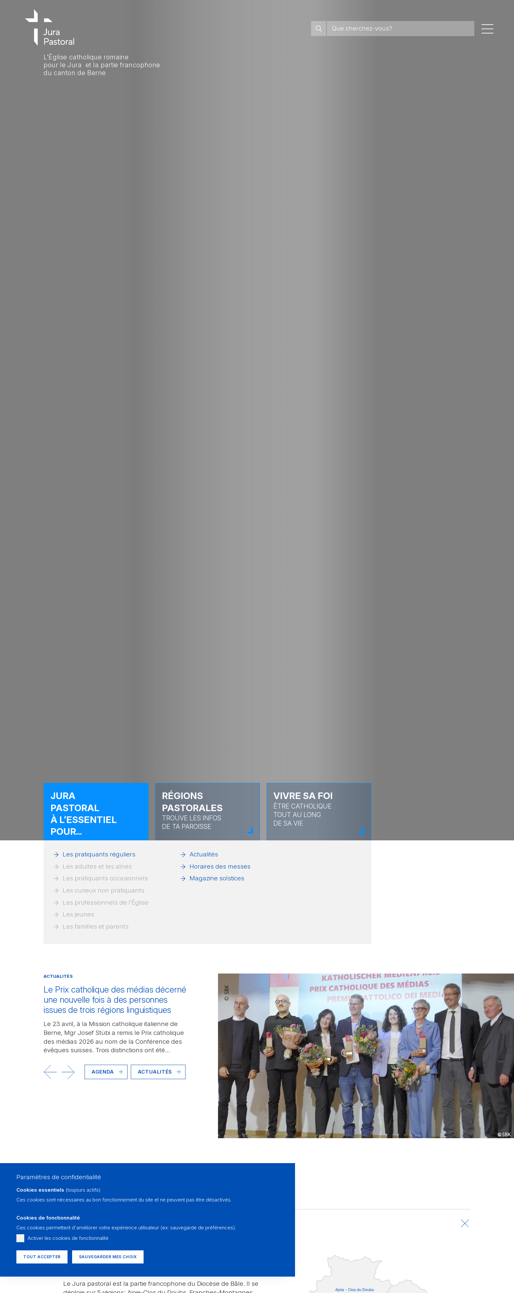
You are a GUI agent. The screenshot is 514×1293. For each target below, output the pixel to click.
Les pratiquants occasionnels (105, 878)
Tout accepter (42, 1256)
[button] (50, 1072)
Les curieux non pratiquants (103, 890)
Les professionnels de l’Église (105, 902)
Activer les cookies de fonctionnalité (68, 1238)
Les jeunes (78, 914)
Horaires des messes (219, 866)
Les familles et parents (95, 926)
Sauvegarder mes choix (108, 1256)
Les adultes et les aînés (97, 866)
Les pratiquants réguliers (99, 854)
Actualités (203, 854)
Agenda (102, 1072)
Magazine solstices (216, 878)
